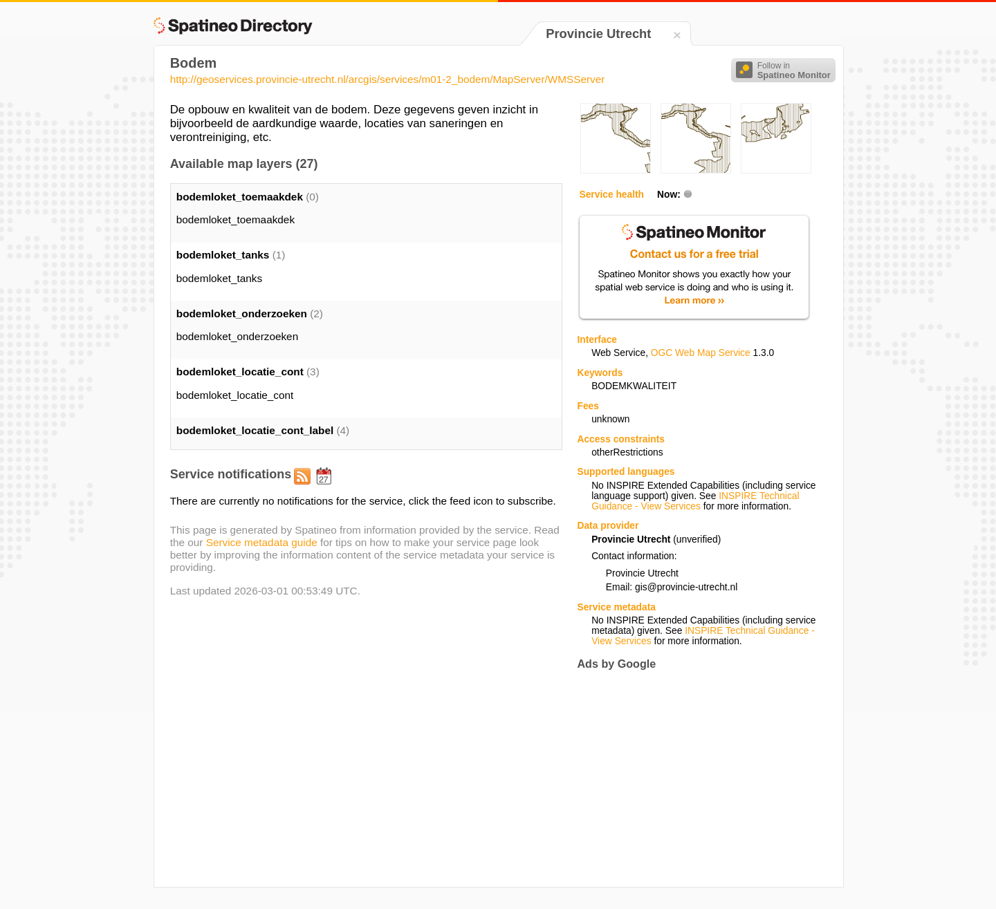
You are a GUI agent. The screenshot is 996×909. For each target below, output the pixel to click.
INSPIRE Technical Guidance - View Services (695, 501)
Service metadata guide (261, 542)
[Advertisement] (693, 779)
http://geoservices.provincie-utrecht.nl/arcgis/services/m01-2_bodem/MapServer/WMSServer (387, 79)
